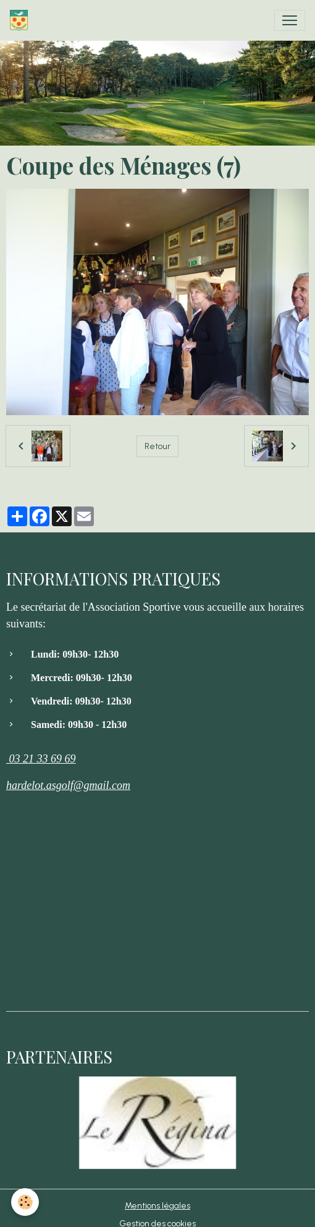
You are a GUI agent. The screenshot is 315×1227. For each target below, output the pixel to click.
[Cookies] (25, 1202)
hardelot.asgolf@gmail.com (68, 785)
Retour (157, 446)
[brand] (21, 20)
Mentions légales (157, 1205)
